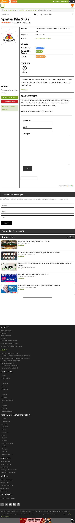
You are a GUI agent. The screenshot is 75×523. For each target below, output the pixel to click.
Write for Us (4, 491)
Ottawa (4, 375)
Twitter (6, 504)
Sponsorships (4, 467)
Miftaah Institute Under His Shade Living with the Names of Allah (39, 252)
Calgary (4, 386)
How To (3, 349)
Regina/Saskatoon (7, 411)
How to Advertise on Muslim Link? (10, 353)
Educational (21, 245)
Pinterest (18, 504)
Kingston (4, 408)
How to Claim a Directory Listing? (10, 361)
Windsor (4, 395)
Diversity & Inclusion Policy (8, 340)
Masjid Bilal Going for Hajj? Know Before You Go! (34, 241)
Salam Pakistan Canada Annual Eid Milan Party (33, 274)
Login (71, 1)
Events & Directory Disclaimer (9, 343)
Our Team (3, 333)
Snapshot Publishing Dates (8, 472)
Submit (6, 223)
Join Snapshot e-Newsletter (8, 470)
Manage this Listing (10, 97)
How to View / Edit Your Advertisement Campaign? (15, 356)
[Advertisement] (37, 309)
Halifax (4, 403)
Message (26, 134)
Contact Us (3, 338)
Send (27, 169)
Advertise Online (5, 461)
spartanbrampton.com (43, 38)
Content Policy (4, 482)
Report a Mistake (10, 102)
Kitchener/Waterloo (7, 400)
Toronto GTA (6, 378)
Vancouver (5, 389)
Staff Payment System (7, 485)
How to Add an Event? (7, 363)
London (4, 392)
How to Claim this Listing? (8, 108)
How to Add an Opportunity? (9, 365)
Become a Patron (5, 464)
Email (25, 127)
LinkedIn (14, 504)
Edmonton (5, 383)
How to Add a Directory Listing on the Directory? (15, 358)
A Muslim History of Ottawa (13, 346)
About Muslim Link (6, 331)
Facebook (24, 89)
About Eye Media (5, 336)
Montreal (4, 381)
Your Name (27, 120)
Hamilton (4, 397)
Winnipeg (5, 406)
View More (70, 237)
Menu (2, 6)
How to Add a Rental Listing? (9, 368)
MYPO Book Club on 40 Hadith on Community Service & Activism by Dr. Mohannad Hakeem (44, 264)
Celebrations (21, 278)
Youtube (10, 504)
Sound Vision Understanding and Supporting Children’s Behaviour (39, 285)
